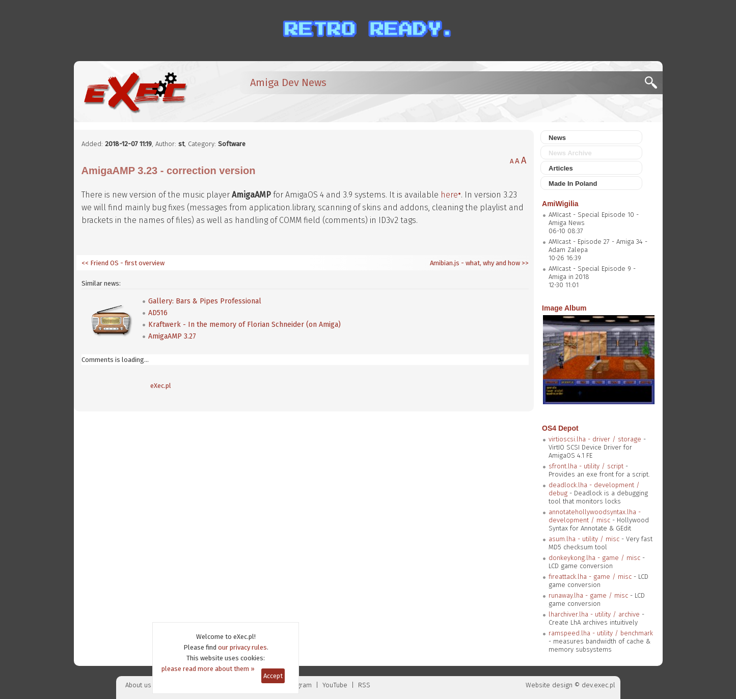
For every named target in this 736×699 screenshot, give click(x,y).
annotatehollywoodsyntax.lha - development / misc (595, 516)
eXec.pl (160, 385)
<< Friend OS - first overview (123, 263)
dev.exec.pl (598, 685)
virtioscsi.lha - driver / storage (595, 439)
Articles (561, 168)
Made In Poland (573, 183)
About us (138, 685)
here (449, 195)
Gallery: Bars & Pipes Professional (204, 301)
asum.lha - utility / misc (584, 539)
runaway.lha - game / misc (588, 595)
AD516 (158, 313)
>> (524, 263)
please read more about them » (208, 669)
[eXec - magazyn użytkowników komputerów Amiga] (135, 91)
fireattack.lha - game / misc (590, 576)
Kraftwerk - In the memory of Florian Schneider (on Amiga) (244, 324)
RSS (364, 685)
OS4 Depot (560, 428)
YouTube (334, 685)
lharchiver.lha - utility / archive (594, 614)
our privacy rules (242, 647)
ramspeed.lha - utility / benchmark (601, 633)
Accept (273, 676)
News (557, 138)
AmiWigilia (560, 204)
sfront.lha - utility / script (586, 466)
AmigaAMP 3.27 (172, 336)
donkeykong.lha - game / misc (594, 558)
